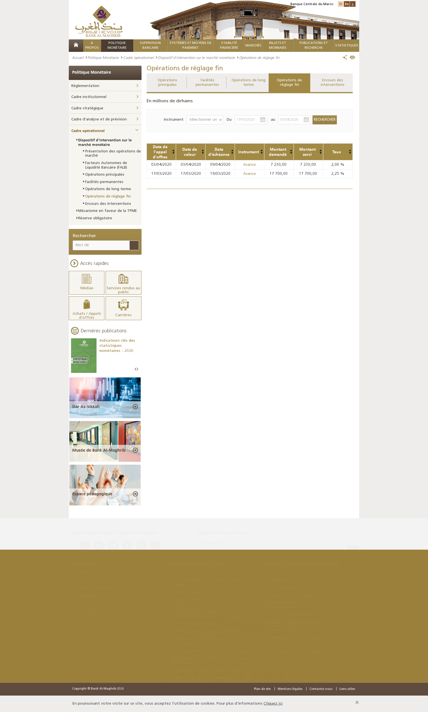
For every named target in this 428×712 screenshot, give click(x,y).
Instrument (173, 120)
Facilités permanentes (207, 82)
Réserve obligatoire (95, 218)
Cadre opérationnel (138, 57)
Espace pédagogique (92, 493)
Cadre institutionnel (88, 97)
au (273, 120)
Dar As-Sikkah (86, 406)
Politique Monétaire (103, 57)
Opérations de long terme (249, 82)
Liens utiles (347, 689)
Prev (135, 369)
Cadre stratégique (87, 108)
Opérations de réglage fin (289, 82)
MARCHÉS (253, 45)
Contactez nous (320, 689)
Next (137, 369)
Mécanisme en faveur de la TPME (107, 211)
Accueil (78, 57)
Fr (340, 4)
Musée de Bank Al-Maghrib (98, 450)
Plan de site (262, 689)
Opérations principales (167, 82)
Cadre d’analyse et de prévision (99, 119)
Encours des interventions (332, 82)
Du (229, 120)
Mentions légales (290, 689)
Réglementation (85, 86)
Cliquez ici (273, 704)
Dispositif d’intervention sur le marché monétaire (196, 57)
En (347, 4)
